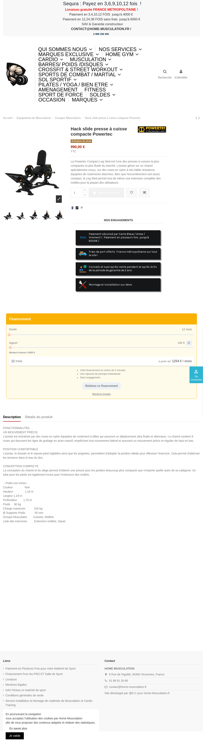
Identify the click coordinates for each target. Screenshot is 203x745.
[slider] (9, 335)
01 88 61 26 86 (118, 680)
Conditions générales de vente (24, 695)
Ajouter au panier (106, 192)
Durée (13, 329)
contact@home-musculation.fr (127, 686)
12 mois (187, 329)
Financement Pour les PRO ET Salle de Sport (34, 674)
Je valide (14, 735)
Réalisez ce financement (101, 385)
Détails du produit (38, 417)
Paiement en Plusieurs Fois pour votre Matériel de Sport (40, 668)
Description (12, 417)
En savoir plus (18, 728)
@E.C (133, 693)
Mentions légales (16, 684)
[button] (120, 49)
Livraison (11, 679)
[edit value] (189, 343)
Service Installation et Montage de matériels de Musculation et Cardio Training (48, 703)
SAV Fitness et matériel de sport (25, 690)
